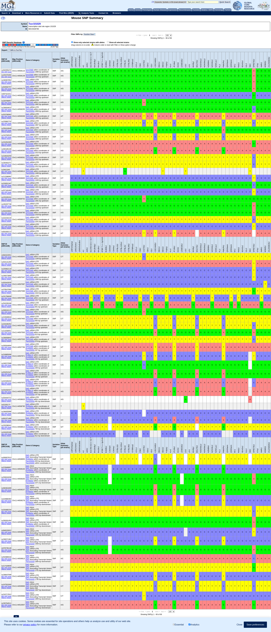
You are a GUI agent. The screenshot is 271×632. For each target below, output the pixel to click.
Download (16, 13)
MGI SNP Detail (6, 72)
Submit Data (49, 13)
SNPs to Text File (15, 50)
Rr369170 (29, 355)
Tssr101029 (35, 24)
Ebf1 (27, 80)
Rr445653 (29, 348)
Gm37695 (29, 70)
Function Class (89, 34)
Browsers (117, 13)
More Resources (32, 13)
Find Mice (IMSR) (66, 13)
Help (8, 9)
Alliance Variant (6, 83)
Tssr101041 (30, 463)
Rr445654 (29, 399)
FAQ (12, 9)
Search (5, 13)
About (3, 9)
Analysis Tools (86, 13)
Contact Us (103, 13)
